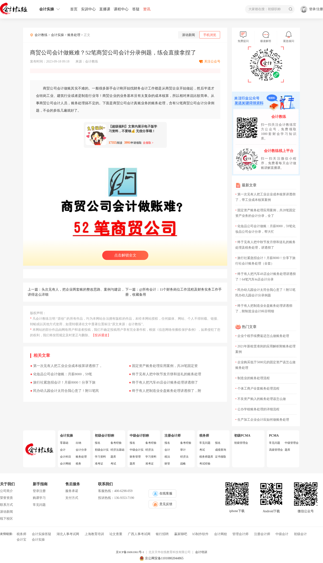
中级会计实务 (137, 449)
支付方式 (71, 498)
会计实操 (49, 9)
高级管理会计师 (276, 449)
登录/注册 (316, 9)
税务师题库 (206, 456)
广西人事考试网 (139, 534)
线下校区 (6, 518)
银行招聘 (162, 534)
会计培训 (201, 552)
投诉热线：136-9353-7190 (116, 498)
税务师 (21, 534)
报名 (97, 442)
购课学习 (39, 498)
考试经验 (204, 463)
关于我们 (7, 484)
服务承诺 (71, 491)
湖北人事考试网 (68, 534)
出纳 (78, 442)
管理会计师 (240, 534)
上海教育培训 (94, 534)
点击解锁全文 (125, 255)
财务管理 (135, 456)
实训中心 (88, 9)
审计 (183, 449)
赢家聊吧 (180, 534)
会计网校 (65, 463)
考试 (113, 463)
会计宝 (21, 539)
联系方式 (6, 504)
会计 (63, 449)
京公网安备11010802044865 (164, 558)
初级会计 (300, 534)
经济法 (149, 449)
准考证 (99, 463)
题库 (113, 456)
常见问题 (204, 442)
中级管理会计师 (292, 442)
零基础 (64, 442)
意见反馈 (162, 504)
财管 (167, 463)
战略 (183, 463)
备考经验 (116, 442)
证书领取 (220, 456)
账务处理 (73, 35)
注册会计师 (262, 534)
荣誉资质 (6, 498)
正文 (87, 35)
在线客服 (162, 493)
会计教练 (41, 35)
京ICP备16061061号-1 (130, 552)
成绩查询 (220, 449)
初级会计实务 (102, 449)
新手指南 (40, 484)
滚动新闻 (188, 35)
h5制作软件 (200, 534)
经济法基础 (117, 449)
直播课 (104, 9)
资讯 (146, 9)
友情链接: (6, 534)
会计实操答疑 (41, 534)
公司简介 (6, 491)
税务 (78, 463)
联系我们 (105, 484)
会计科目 (65, 456)
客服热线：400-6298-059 (115, 491)
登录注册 (39, 491)
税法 (167, 456)
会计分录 (81, 449)
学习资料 (100, 456)
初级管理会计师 (241, 442)
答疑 (136, 9)
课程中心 (121, 9)
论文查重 (115, 534)
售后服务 (72, 484)
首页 (74, 9)
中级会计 (281, 534)
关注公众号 (212, 61)
